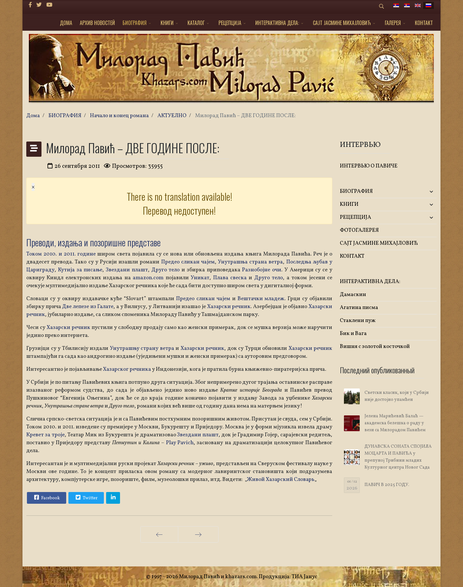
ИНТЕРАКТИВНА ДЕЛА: (277, 23)
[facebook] (30, 5)
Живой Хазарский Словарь (280, 479)
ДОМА (66, 23)
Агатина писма (359, 307)
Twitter (86, 497)
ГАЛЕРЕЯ (393, 23)
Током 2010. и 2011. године (61, 254)
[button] (421, 191)
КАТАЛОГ (196, 23)
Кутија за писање (80, 270)
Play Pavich (179, 442)
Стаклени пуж (358, 320)
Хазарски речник (228, 306)
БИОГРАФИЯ (135, 23)
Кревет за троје (45, 435)
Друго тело (165, 270)
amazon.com (148, 277)
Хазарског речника (127, 369)
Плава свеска (230, 277)
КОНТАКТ (424, 23)
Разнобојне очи (261, 270)
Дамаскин (353, 294)
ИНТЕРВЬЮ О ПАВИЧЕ (368, 166)
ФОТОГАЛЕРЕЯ (359, 230)
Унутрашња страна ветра (250, 262)
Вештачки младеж (260, 298)
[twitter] (39, 5)
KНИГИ (167, 23)
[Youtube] (49, 5)
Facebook (46, 497)
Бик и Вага (353, 333)
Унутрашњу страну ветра (142, 348)
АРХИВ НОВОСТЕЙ (97, 23)
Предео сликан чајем (188, 262)
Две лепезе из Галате (87, 306)
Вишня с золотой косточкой (375, 346)
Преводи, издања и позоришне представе (93, 242)
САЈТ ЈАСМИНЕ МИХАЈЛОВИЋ (342, 23)
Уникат (200, 277)
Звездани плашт (127, 270)
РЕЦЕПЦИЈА (230, 23)
